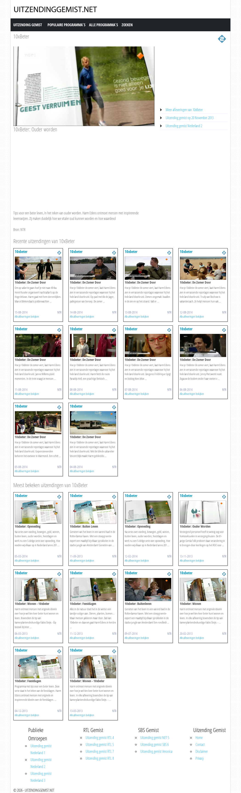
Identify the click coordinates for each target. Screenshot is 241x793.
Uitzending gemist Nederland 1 (41, 749)
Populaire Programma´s (66, 24)
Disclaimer (202, 751)
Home (199, 737)
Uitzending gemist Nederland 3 (41, 777)
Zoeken (127, 24)
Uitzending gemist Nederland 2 (184, 125)
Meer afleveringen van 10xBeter (184, 109)
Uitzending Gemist (27, 24)
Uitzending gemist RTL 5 (100, 744)
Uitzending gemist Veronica (156, 751)
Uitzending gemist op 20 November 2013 (189, 117)
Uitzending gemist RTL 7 (100, 751)
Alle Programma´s (103, 24)
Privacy (200, 758)
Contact (200, 744)
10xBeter (21, 36)
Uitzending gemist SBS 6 (154, 744)
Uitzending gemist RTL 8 (100, 758)
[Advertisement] (83, 167)
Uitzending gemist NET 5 (154, 737)
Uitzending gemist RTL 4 (100, 737)
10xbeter (21, 251)
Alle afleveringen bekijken (27, 316)
